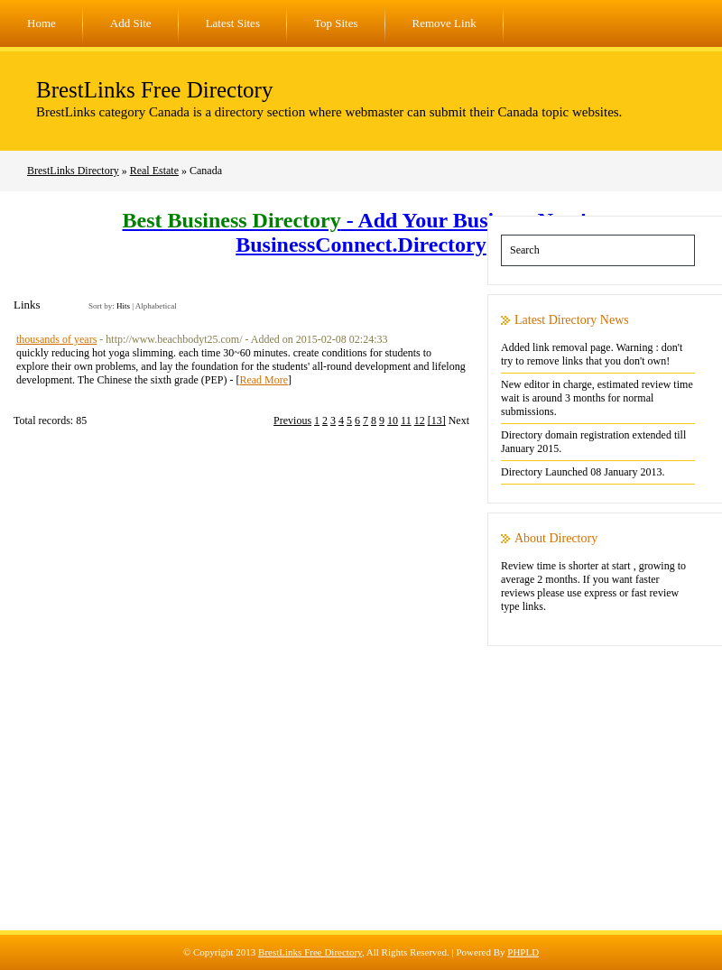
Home (41, 23)
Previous (292, 420)
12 (419, 420)
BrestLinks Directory (73, 170)
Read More (263, 380)
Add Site (131, 23)
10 (392, 420)
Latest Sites (233, 23)
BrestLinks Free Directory (154, 90)
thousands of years (56, 339)
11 (406, 420)
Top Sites (336, 23)
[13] (437, 420)
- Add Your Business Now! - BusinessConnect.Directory (361, 232)
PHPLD (523, 952)
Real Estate (154, 170)
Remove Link (444, 23)
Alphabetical (156, 305)
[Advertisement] (361, 804)
